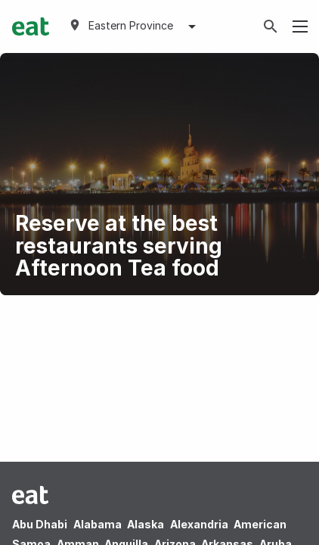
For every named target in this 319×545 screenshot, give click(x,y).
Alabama (97, 524)
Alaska (145, 524)
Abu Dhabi (39, 524)
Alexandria (199, 524)
